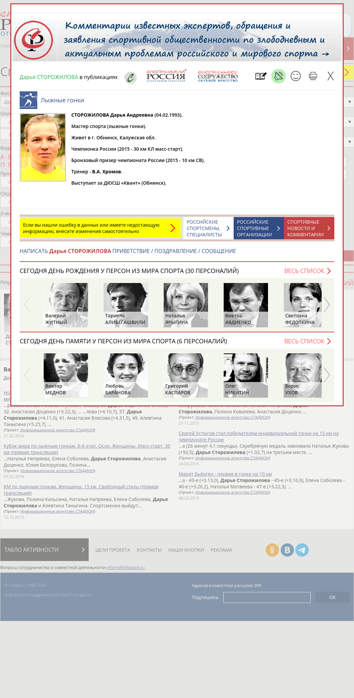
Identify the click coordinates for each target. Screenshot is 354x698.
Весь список (304, 271)
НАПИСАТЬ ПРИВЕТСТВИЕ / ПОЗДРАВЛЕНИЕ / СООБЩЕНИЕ (128, 251)
